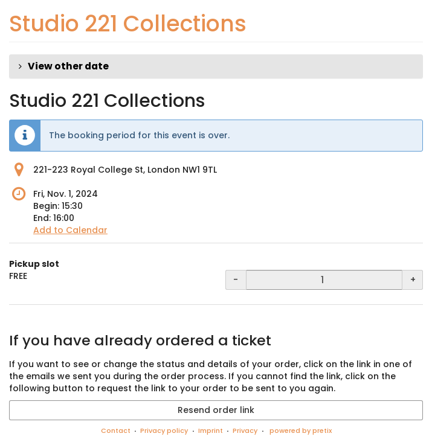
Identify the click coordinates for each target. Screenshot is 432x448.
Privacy (245, 430)
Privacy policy (164, 430)
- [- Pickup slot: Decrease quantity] (235, 280)
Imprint (210, 430)
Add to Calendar (70, 230)
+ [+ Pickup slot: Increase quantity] (413, 280)
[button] (216, 66)
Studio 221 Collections (128, 23)
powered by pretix (300, 430)
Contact (116, 430)
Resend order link (216, 410)
